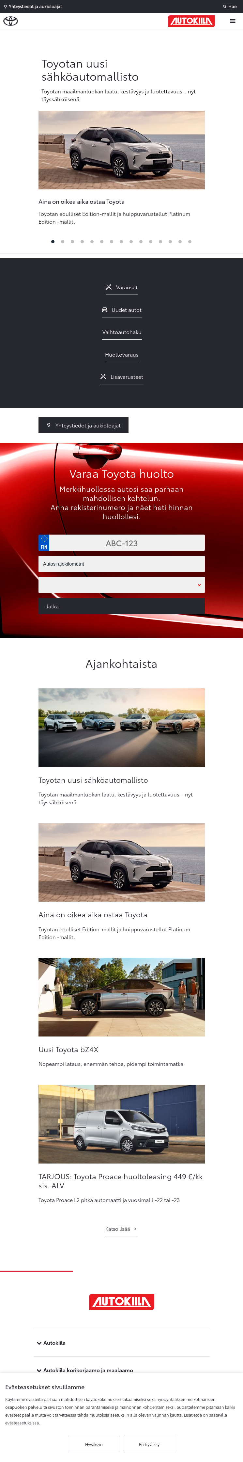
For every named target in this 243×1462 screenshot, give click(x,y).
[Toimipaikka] (121, 585)
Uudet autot (122, 309)
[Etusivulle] (193, 21)
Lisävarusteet (121, 376)
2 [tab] (63, 243)
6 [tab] (102, 243)
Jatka (52, 606)
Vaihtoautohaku (122, 331)
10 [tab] (141, 243)
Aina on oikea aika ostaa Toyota (81, 201)
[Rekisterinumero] (121, 543)
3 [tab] (72, 243)
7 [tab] (112, 243)
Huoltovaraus (122, 354)
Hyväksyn (94, 1444)
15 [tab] (190, 243)
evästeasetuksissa (22, 1422)
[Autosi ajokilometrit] (121, 564)
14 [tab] (180, 243)
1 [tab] (53, 243)
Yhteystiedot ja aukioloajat (83, 425)
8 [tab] (121, 243)
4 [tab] (82, 243)
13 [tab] (170, 243)
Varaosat (122, 287)
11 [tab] (151, 243)
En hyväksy (149, 1444)
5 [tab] (92, 243)
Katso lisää (121, 1228)
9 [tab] (131, 243)
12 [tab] (161, 243)
